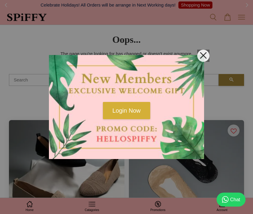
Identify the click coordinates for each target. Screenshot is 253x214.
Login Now (126, 110)
